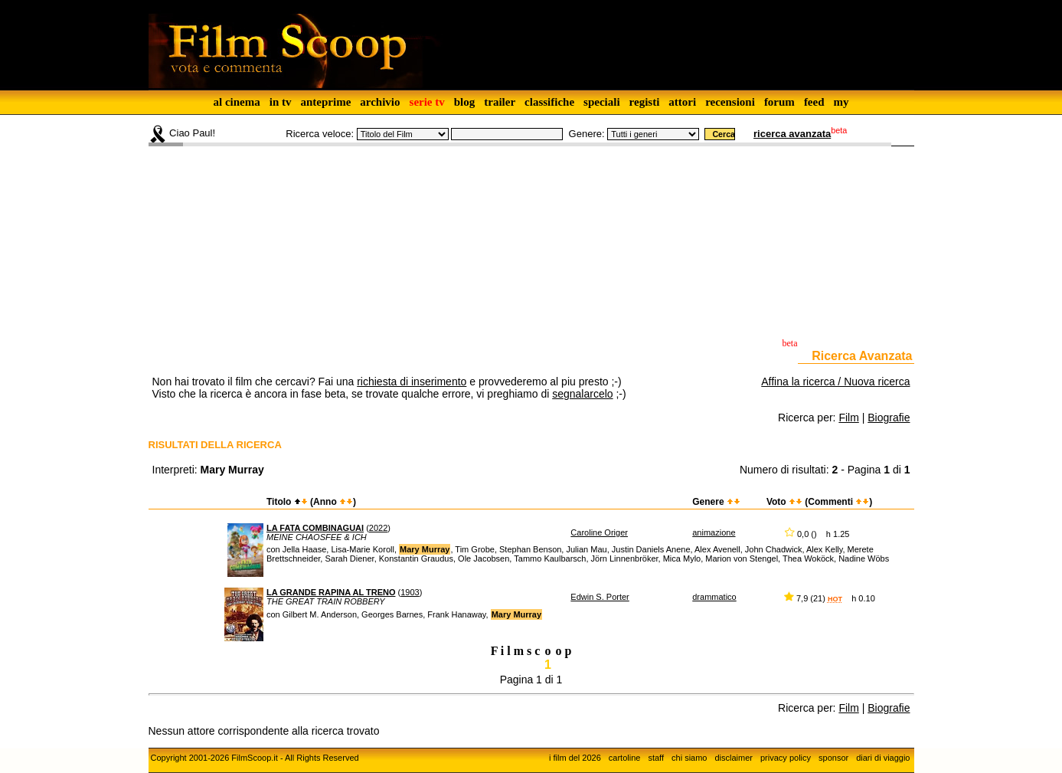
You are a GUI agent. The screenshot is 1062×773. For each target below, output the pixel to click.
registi (644, 102)
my (841, 102)
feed (814, 102)
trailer (499, 102)
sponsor (833, 757)
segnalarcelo (582, 394)
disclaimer (733, 757)
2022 (378, 527)
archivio (380, 102)
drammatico (714, 596)
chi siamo (689, 757)
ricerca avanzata (792, 133)
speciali (601, 102)
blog (464, 102)
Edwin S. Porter (599, 596)
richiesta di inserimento (411, 381)
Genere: (587, 133)
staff (656, 757)
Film (848, 417)
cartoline (625, 757)
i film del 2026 (575, 757)
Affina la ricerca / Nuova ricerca (835, 381)
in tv (281, 102)
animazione (713, 532)
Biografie (889, 417)
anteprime (325, 102)
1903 (409, 592)
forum (779, 102)
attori (682, 102)
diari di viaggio (883, 757)
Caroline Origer (599, 532)
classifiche (549, 102)
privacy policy (785, 757)
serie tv (427, 102)
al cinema (236, 102)
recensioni (730, 102)
